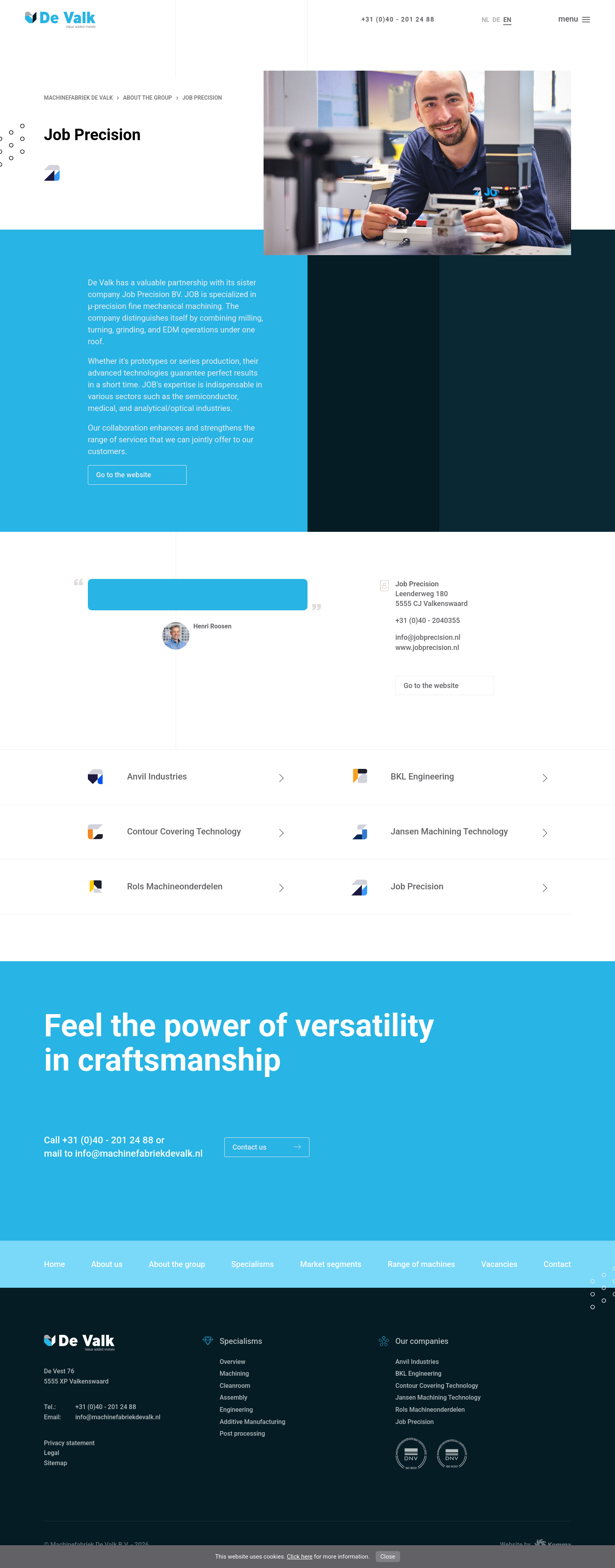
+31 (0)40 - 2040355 (427, 620)
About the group (177, 1264)
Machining (234, 1373)
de (496, 20)
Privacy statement (69, 1443)
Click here (299, 1556)
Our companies (421, 1341)
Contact (557, 1264)
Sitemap (55, 1463)
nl (485, 20)
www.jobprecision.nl (427, 647)
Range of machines (421, 1264)
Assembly (233, 1397)
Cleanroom (235, 1385)
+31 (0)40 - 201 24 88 (398, 19)
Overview (233, 1361)
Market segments (330, 1264)
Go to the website (124, 475)
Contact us (267, 1147)
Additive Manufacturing (253, 1422)
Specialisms (252, 1264)
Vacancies (499, 1264)
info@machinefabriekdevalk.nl (138, 1153)
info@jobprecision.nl (427, 637)
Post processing (242, 1433)
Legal (51, 1453)
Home (54, 1264)
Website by (535, 1545)
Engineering (236, 1409)
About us (106, 1264)
